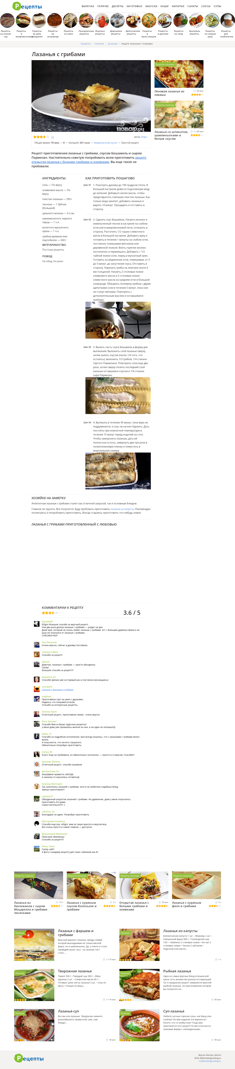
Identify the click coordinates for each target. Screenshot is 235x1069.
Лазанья (19, 932)
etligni (144, 136)
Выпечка (88, 6)
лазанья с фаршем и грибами (57, 689)
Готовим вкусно (29, 1058)
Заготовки (134, 6)
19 (52, 137)
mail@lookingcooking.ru (210, 1061)
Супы (217, 6)
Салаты (192, 6)
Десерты (117, 6)
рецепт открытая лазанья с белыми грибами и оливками (89, 159)
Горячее (103, 6)
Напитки (178, 6)
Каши (165, 6)
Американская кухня (105, 142)
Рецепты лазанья (165, 64)
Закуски (151, 6)
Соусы (206, 6)
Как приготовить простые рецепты (27, 6)
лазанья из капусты (122, 509)
